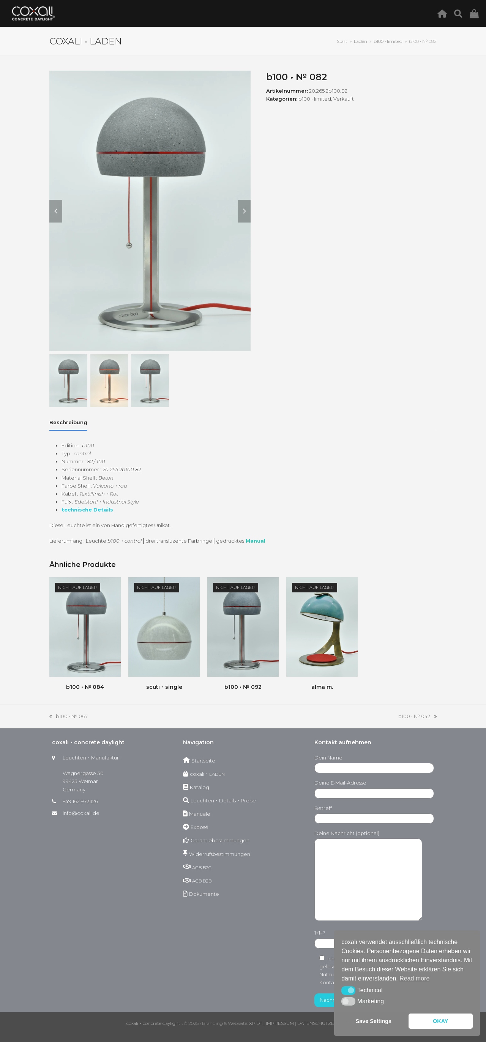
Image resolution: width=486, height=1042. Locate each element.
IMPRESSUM (280, 1023)
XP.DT (255, 1023)
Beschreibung (68, 422)
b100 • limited (314, 99)
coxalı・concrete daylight (153, 1023)
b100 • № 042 (417, 716)
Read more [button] (414, 978)
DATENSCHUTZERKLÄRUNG (328, 1023)
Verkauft (343, 99)
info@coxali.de (81, 813)
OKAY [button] (440, 1021)
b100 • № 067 (68, 716)
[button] (348, 990)
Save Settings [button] (373, 1021)
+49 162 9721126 (80, 801)
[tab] (68, 422)
